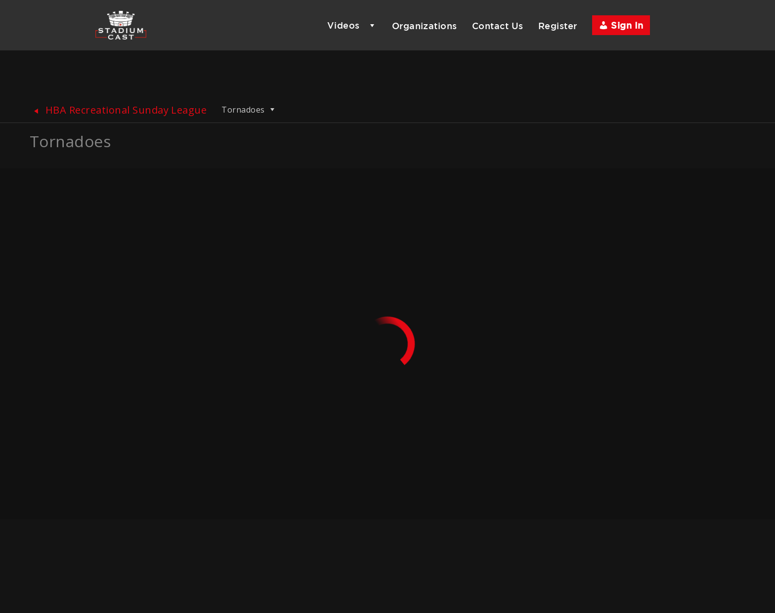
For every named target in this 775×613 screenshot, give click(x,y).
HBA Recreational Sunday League (118, 110)
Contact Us (497, 26)
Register (557, 26)
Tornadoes (249, 109)
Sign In (621, 25)
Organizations (424, 26)
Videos (343, 25)
